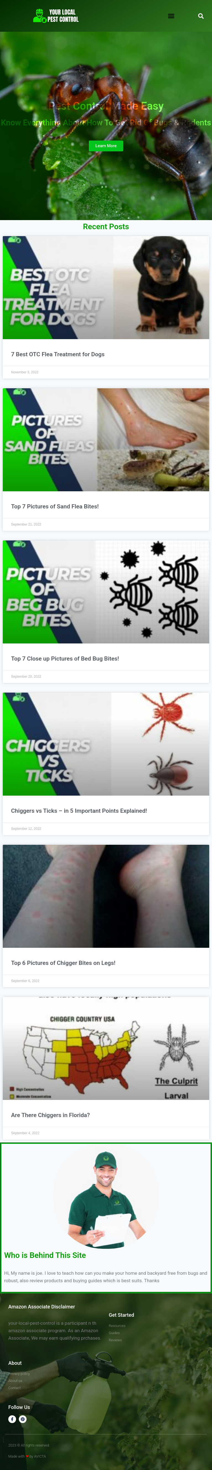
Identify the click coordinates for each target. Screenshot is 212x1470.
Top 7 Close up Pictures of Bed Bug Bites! (65, 658)
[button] (171, 16)
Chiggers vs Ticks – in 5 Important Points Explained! (79, 810)
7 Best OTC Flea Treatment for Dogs (58, 354)
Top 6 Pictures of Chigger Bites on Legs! (63, 963)
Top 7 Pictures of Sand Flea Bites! (55, 506)
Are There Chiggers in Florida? (50, 1115)
